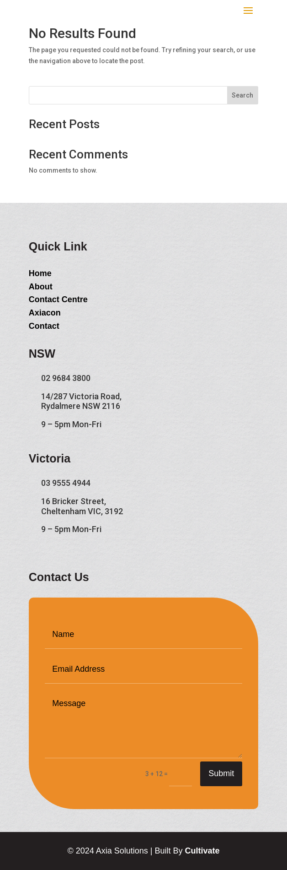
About (41, 286)
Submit (221, 773)
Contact (44, 326)
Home (40, 273)
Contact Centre (58, 299)
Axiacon (45, 312)
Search (242, 95)
